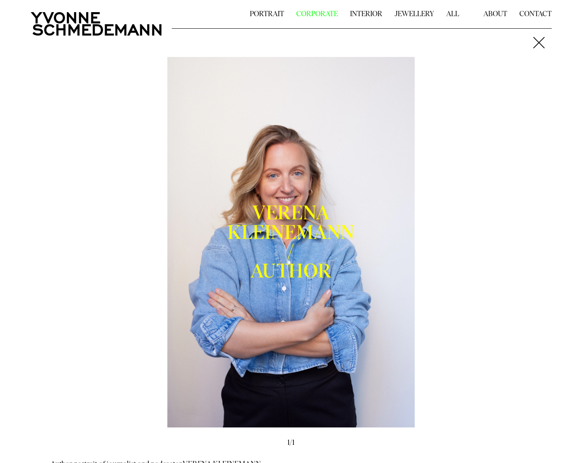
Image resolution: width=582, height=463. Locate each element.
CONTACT (535, 14)
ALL (452, 14)
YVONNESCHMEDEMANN (97, 22)
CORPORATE (317, 14)
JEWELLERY (414, 14)
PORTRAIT (267, 14)
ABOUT (495, 14)
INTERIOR (366, 14)
